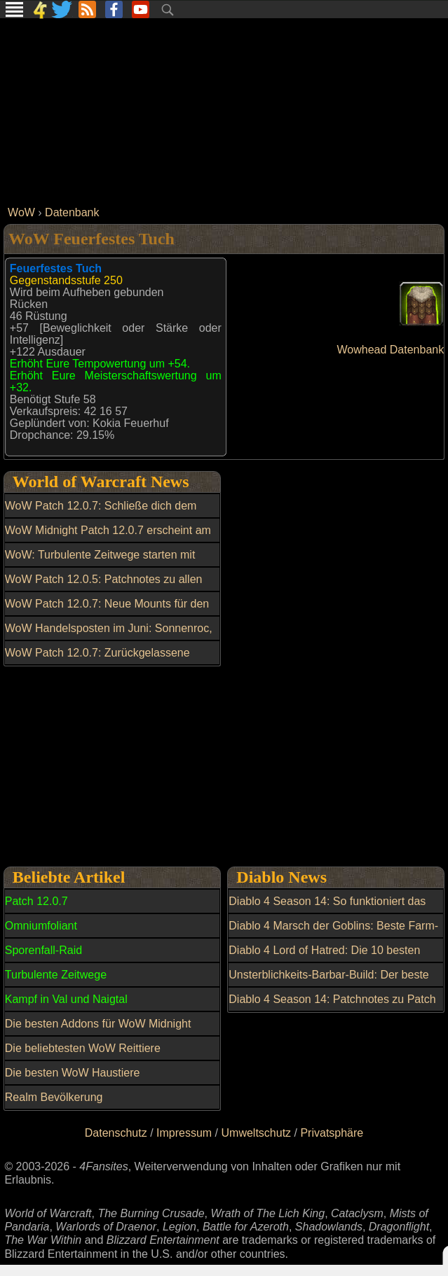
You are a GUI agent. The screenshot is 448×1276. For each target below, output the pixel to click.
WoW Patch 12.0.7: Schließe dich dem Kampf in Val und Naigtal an (101, 514)
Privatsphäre (331, 1133)
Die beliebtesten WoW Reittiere (83, 1048)
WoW (21, 212)
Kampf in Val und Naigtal (66, 999)
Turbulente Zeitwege (56, 975)
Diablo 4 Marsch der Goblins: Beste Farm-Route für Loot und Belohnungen (333, 934)
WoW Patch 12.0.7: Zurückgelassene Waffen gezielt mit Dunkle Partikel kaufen (107, 661)
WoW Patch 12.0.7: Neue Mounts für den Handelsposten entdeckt (107, 612)
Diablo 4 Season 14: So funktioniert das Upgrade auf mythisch (327, 909)
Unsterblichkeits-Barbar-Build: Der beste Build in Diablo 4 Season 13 (328, 983)
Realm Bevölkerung (54, 1097)
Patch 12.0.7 (36, 901)
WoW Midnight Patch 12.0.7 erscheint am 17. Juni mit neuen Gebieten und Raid (108, 538)
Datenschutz (116, 1133)
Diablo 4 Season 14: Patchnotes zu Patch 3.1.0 (332, 1007)
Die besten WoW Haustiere (72, 1073)
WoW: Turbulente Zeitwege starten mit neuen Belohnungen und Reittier (100, 563)
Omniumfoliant (41, 926)
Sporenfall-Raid (43, 950)
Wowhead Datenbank (390, 350)
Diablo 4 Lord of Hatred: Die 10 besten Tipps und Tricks (324, 958)
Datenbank (72, 212)
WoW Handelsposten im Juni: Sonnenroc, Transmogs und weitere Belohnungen (108, 636)
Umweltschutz (257, 1133)
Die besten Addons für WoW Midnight (98, 1024)
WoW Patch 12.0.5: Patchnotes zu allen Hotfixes (104, 587)
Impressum (184, 1133)
